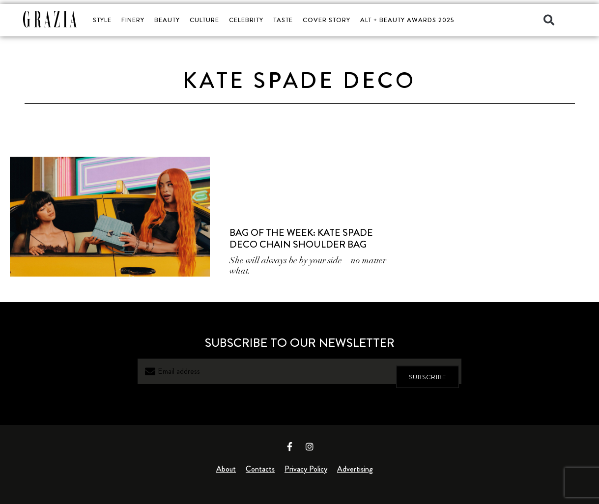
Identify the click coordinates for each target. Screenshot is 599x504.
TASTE (283, 20)
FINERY (132, 20)
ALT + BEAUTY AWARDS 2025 (407, 20)
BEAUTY (167, 20)
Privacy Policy (306, 469)
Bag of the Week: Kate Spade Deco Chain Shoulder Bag (301, 238)
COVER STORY (326, 20)
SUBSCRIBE (427, 371)
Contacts (260, 469)
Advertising (355, 469)
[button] (549, 20)
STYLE (102, 20)
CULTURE (204, 20)
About (226, 469)
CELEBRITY (246, 20)
